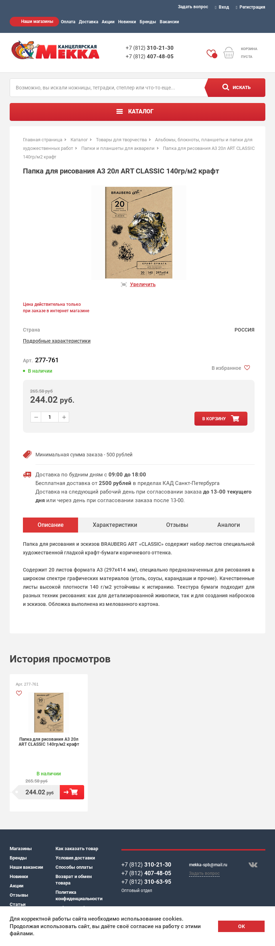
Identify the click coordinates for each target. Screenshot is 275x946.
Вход (222, 7)
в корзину (214, 418)
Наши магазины (37, 21)
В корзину (72, 792)
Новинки (127, 21)
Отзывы (19, 895)
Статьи (17, 904)
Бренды (148, 21)
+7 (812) (150, 48)
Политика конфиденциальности (78, 895)
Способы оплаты (74, 867)
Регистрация (250, 7)
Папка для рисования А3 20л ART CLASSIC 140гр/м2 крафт (49, 742)
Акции (108, 21)
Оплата (68, 21)
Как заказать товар (77, 848)
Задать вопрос (193, 6)
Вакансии (169, 21)
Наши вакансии (26, 867)
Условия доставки (75, 858)
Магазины (21, 848)
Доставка (88, 21)
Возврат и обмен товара (74, 880)
